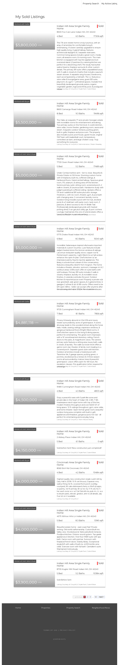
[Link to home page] (16, 3)
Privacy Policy (68, 630)
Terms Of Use (51, 630)
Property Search (91, 3)
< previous (78, 597)
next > (101, 597)
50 (96, 597)
